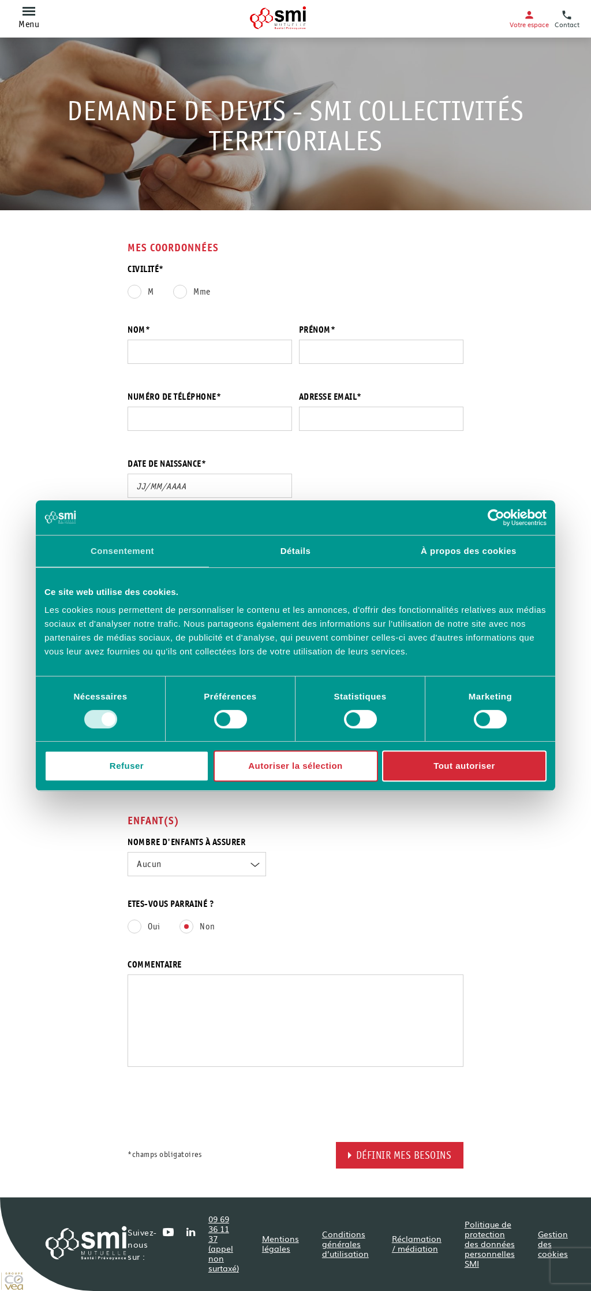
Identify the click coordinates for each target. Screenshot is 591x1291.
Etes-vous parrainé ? (171, 905)
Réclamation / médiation (417, 1243)
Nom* (139, 330)
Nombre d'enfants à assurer (186, 843)
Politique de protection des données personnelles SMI (490, 1243)
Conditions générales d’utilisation (345, 1243)
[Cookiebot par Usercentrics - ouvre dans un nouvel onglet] (496, 517)
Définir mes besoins (404, 1156)
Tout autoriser (464, 766)
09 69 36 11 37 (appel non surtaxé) (223, 1243)
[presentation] (215, 1119)
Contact (567, 18)
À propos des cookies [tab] (469, 551)
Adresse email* (330, 397)
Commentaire (155, 965)
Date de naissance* (167, 464)
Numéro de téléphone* (174, 397)
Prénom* (317, 330)
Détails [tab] (295, 551)
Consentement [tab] (122, 551)
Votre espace (529, 18)
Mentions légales (280, 1243)
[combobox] (197, 864)
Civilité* (146, 270)
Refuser (127, 766)
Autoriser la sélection (295, 766)
